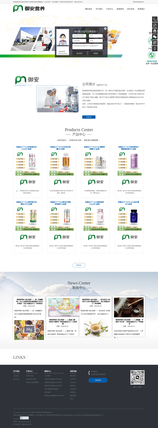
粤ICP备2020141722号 (24, 421)
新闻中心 (73, 386)
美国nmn (40, 2)
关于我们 (99, 9)
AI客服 (95, 53)
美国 (23, 424)
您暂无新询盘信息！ (139, 2)
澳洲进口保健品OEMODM (53, 382)
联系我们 (141, 9)
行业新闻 (47, 376)
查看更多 (89, 117)
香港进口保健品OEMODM (53, 379)
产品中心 (109, 9)
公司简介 (16, 376)
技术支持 (130, 9)
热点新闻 (47, 392)
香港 (26, 424)
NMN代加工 (62, 140)
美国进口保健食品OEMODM (54, 395)
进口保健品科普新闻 (51, 389)
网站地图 (73, 395)
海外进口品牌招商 (91, 140)
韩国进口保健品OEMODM (53, 386)
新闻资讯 (120, 9)
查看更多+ (79, 265)
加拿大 (30, 424)
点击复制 (32, 412)
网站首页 (88, 9)
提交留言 (79, 53)
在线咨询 (98, 380)
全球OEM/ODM (75, 140)
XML (71, 399)
